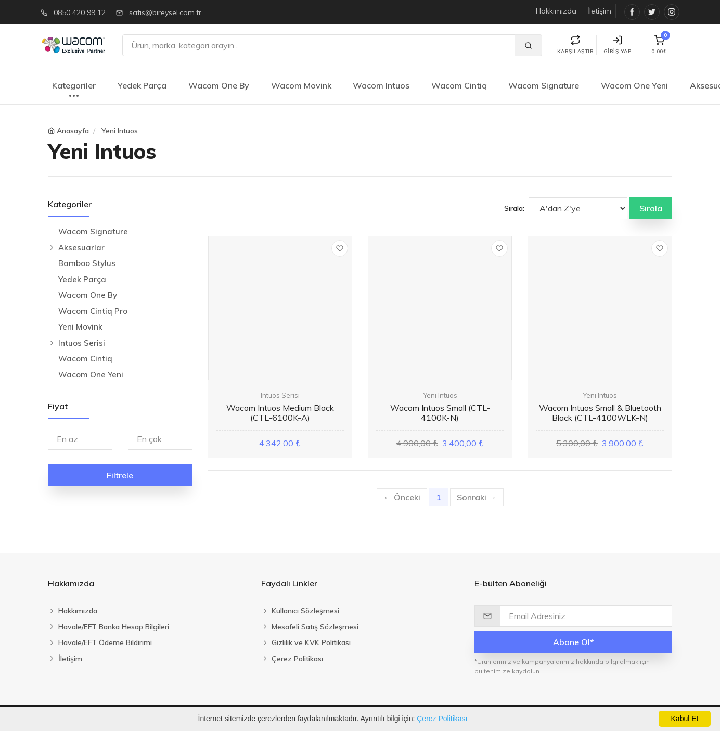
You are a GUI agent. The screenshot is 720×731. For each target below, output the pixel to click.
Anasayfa (73, 130)
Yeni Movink (80, 327)
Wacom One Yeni (634, 85)
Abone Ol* (573, 642)
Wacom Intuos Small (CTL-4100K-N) (440, 412)
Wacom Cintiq (459, 85)
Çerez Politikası (442, 718)
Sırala (650, 208)
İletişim (599, 11)
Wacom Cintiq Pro (92, 311)
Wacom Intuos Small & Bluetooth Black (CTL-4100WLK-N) (600, 412)
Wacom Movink (301, 85)
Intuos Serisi (81, 343)
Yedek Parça (142, 85)
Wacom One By (218, 85)
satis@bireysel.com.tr (165, 12)
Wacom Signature (543, 85)
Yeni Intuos (119, 130)
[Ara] (318, 45)
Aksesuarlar (81, 248)
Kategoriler (74, 91)
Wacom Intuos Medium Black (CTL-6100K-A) (280, 412)
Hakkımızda (556, 11)
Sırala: (514, 208)
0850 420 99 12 (80, 12)
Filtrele (120, 475)
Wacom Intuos (381, 85)
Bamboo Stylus (86, 263)
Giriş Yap (617, 45)
